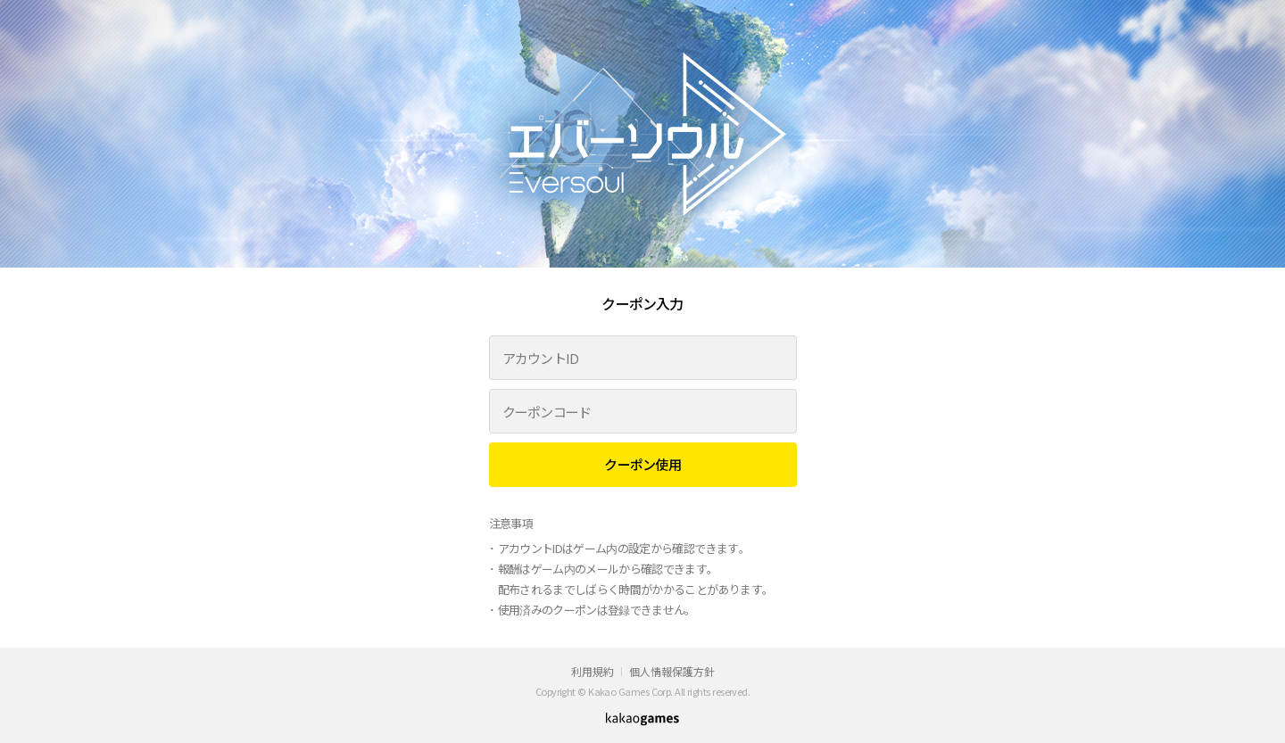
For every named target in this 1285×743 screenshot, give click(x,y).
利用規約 (592, 671)
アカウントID (540, 358)
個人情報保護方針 (672, 671)
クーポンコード (547, 411)
